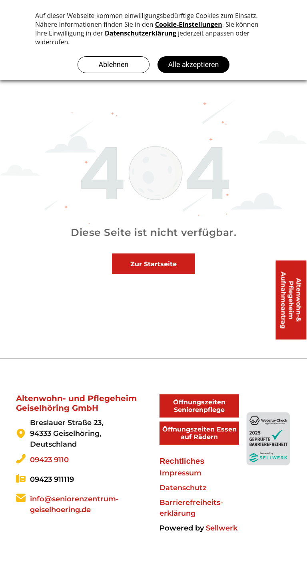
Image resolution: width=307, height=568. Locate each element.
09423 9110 (49, 459)
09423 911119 (52, 479)
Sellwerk (221, 528)
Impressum (180, 473)
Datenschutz (183, 487)
